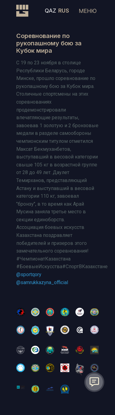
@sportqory (28, 274)
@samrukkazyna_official (42, 282)
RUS (63, 10)
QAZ (50, 10)
